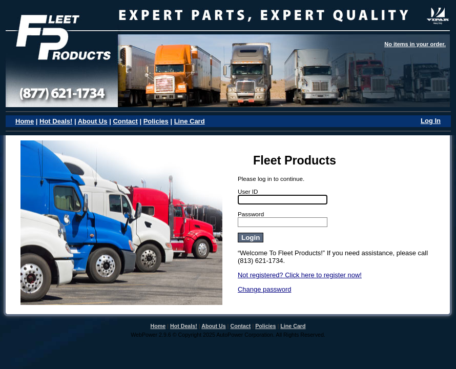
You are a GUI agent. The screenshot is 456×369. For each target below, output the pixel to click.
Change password (264, 289)
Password (251, 214)
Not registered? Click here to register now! (300, 275)
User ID (248, 191)
